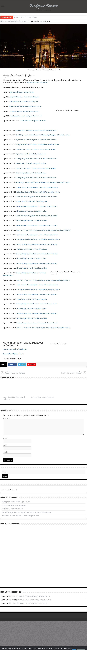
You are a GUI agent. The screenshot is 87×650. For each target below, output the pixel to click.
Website (5, 452)
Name (5, 438)
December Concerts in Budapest (12, 509)
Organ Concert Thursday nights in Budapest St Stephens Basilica (36, 140)
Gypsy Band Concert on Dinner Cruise (22, 92)
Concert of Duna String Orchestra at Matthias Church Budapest (36, 149)
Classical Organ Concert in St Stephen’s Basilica (31, 173)
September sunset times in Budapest (14, 349)
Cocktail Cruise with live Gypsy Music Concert (24, 111)
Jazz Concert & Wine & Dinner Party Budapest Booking (32, 596)
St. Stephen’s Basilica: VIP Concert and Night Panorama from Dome (37, 144)
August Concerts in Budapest (16, 372)
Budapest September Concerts (18, 21)
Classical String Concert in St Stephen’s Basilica (31, 163)
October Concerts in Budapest (70, 372)
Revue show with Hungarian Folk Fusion (33, 121)
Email (5, 445)
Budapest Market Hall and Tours (13, 354)
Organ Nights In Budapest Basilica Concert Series (31, 603)
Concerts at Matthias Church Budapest (25, 17)
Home (3, 21)
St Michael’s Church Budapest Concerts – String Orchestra (20, 516)
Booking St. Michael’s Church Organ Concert (16, 502)
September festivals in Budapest (37, 82)
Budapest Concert (43, 6)
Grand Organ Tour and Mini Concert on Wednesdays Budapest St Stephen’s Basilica (43, 135)
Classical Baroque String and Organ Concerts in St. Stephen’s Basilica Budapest (27, 512)
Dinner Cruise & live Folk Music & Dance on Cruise (25, 106)
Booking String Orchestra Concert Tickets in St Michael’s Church (36, 130)
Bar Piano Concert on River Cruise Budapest (24, 101)
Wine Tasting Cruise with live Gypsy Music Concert (26, 116)
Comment (6, 418)
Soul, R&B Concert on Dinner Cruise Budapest (24, 97)
